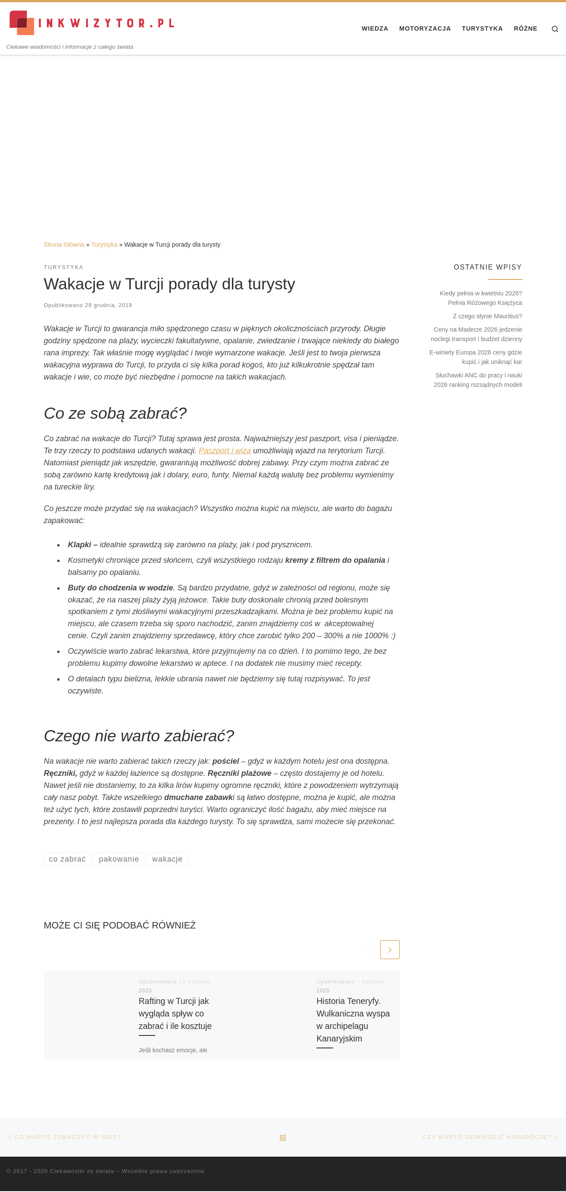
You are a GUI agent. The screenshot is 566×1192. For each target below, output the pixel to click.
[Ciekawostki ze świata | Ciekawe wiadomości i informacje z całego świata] (92, 22)
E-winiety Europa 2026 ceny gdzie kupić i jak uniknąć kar (475, 357)
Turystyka (104, 244)
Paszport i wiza (225, 450)
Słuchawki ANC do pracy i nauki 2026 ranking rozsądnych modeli (478, 380)
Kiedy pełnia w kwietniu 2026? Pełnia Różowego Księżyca (481, 298)
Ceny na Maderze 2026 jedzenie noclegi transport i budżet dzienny (476, 334)
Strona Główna (64, 244)
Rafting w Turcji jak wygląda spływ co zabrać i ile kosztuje (175, 1013)
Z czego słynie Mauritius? (487, 316)
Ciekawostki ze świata (82, 1172)
